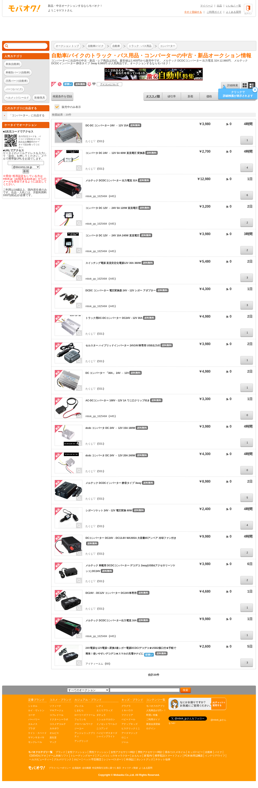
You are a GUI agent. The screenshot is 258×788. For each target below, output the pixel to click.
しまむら (79, 710)
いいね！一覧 (233, 5)
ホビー (77, 759)
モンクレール (35, 742)
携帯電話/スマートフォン (168, 755)
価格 (209, 96)
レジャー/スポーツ (114, 759)
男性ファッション (98, 752)
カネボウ (54, 728)
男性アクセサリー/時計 (150, 752)
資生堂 (53, 737)
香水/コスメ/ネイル (175, 752)
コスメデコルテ (58, 724)
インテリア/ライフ (215, 755)
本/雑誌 (130, 759)
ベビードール (128, 719)
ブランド (60, 752)
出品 (219, 5)
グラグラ (126, 706)
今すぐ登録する (193, 11)
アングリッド (81, 741)
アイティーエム (94, 663)
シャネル (32, 706)
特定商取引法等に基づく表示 (106, 768)
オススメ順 (153, 96)
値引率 (171, 96)
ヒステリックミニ (130, 728)
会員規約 (76, 768)
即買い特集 (152, 715)
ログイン (150, 728)
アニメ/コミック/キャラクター (113, 755)
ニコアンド (102, 728)
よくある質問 (233, 11)
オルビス (54, 733)
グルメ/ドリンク (62, 759)
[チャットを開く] (197, 704)
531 (101, 141)
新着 (190, 96)
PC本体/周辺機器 (193, 755)
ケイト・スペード (37, 733)
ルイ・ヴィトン (36, 710)
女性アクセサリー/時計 (123, 752)
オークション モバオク (24, 8)
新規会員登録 (153, 724)
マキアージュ (56, 710)
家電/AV (148, 755)
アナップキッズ (129, 724)
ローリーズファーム (84, 715)
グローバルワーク (83, 724)
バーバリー (34, 719)
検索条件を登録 (62, 96)
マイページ (206, 5)
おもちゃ (137, 755)
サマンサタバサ (36, 737)
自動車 (208, 752)
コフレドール (56, 715)
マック (53, 742)
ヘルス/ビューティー (40, 759)
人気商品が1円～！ (156, 710)
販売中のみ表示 (71, 107)
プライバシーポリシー (60, 768)
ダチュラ (101, 715)
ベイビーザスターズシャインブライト (106, 735)
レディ (99, 706)
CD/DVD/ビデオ (37, 755)
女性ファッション (77, 752)
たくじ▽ (91, 141)
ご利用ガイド (214, 11)
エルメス (32, 724)
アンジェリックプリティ (84, 735)
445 (112, 196)
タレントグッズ (144, 759)
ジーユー (79, 728)
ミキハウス (127, 710)
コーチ (31, 715)
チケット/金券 (162, 759)
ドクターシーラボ (59, 719)
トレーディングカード (83, 755)
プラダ (31, 728)
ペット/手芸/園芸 (92, 759)
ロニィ (124, 737)
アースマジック (129, 733)
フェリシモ (80, 719)
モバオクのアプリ (155, 706)
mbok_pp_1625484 (96, 196)
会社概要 (86, 768)
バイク (218, 752)
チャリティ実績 (130, 768)
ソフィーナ (55, 706)
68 (107, 663)
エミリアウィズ (104, 710)
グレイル (79, 706)
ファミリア (127, 715)
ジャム (124, 742)
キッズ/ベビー (195, 752)
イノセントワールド (106, 724)
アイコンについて (109, 84)
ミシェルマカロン (105, 719)
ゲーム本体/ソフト (58, 755)
